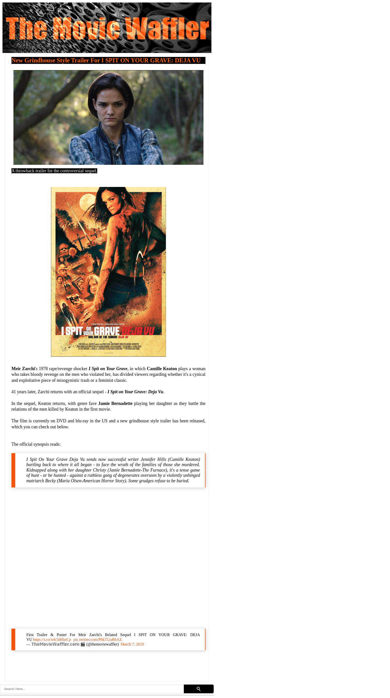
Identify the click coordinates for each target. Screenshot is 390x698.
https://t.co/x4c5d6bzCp (52, 639)
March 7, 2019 (132, 644)
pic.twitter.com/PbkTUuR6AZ (97, 639)
